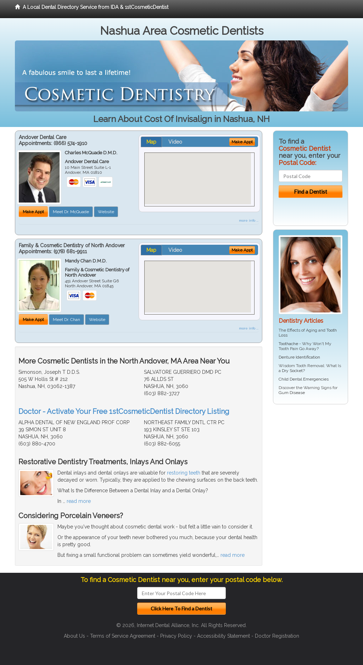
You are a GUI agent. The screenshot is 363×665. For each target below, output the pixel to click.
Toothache (288, 343)
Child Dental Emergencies (304, 379)
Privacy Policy (176, 636)
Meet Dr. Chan (66, 319)
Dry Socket (292, 370)
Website (106, 211)
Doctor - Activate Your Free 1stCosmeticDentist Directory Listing (123, 411)
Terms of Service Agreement (122, 636)
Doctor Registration (277, 636)
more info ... (248, 220)
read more (79, 501)
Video (175, 142)
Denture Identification (299, 357)
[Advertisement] (309, 464)
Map (151, 142)
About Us (74, 636)
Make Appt (33, 211)
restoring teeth (183, 473)
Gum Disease (292, 392)
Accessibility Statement (223, 636)
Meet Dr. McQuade (71, 211)
